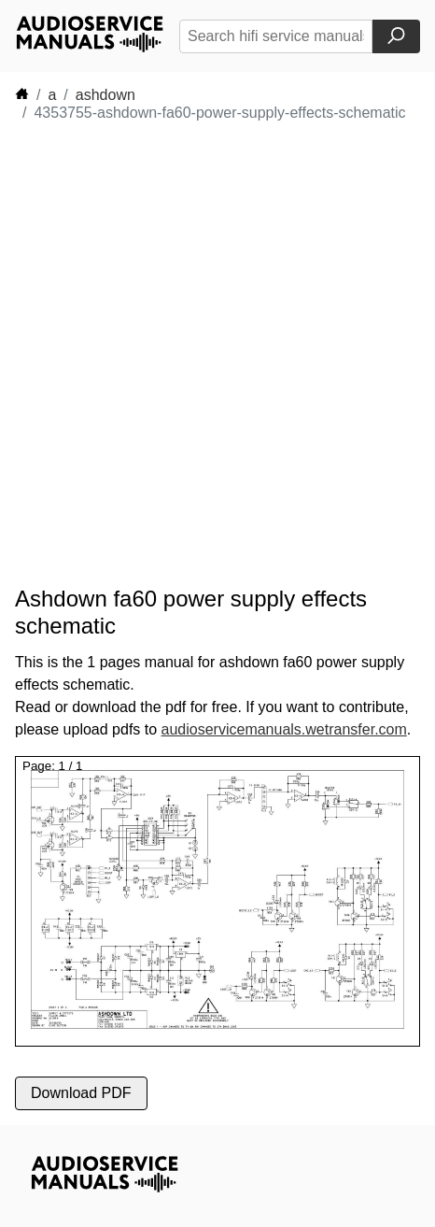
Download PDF (81, 1093)
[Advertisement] (217, 354)
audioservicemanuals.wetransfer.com (284, 729)
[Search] (396, 36)
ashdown (105, 95)
